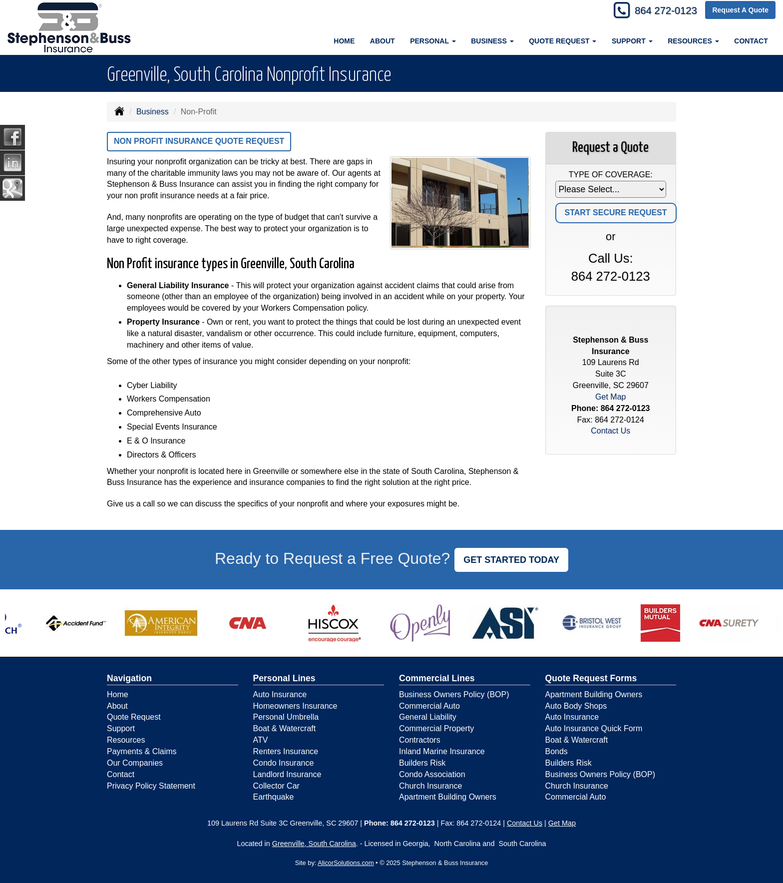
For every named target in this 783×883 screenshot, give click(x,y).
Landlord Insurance (287, 774)
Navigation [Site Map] (129, 678)
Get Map (610, 397)
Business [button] (492, 41)
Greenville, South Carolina (314, 844)
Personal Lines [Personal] (284, 678)
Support (121, 728)
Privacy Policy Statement (151, 786)
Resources (126, 740)
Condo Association (432, 774)
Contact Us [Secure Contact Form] (610, 431)
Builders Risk (422, 763)
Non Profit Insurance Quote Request (199, 141)
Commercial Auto (429, 706)
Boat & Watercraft (284, 728)
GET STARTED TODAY (511, 560)
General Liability (427, 717)
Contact (751, 41)
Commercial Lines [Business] (437, 678)
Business (152, 111)
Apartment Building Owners (447, 797)
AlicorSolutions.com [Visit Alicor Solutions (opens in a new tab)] (346, 863)
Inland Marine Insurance (442, 751)
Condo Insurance (283, 763)
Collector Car (276, 786)
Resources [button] (693, 41)
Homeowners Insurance (295, 706)
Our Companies (135, 763)
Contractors (419, 740)
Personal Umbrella (286, 717)
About (382, 41)
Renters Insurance (286, 751)
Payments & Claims (142, 751)
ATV (260, 740)
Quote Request (134, 717)
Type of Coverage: (611, 174)
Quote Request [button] (562, 41)
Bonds (556, 751)
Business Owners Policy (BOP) (454, 694)
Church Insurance (430, 786)
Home (344, 41)
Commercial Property (436, 728)
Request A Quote (740, 11)
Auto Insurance (280, 694)
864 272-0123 (661, 11)
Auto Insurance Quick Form (594, 728)
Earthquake (273, 797)
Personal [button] (432, 41)
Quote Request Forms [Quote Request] (591, 678)
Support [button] (632, 41)
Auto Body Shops (576, 706)
